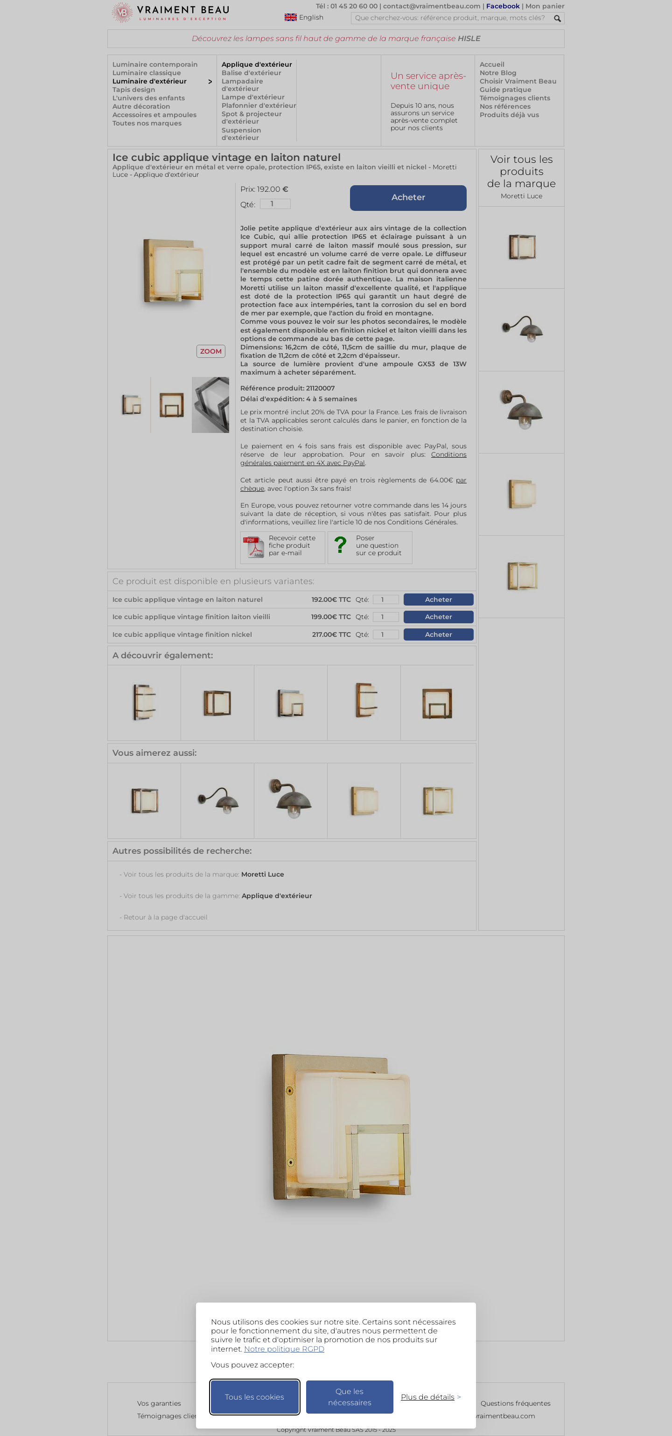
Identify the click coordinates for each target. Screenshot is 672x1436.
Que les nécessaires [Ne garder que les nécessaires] (349, 1397)
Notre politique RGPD (284, 1349)
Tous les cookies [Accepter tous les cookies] (254, 1397)
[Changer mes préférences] (426, 1397)
